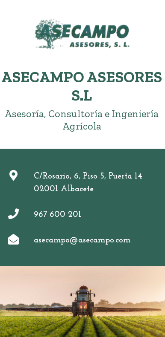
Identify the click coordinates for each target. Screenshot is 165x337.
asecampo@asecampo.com (82, 240)
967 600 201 (57, 214)
